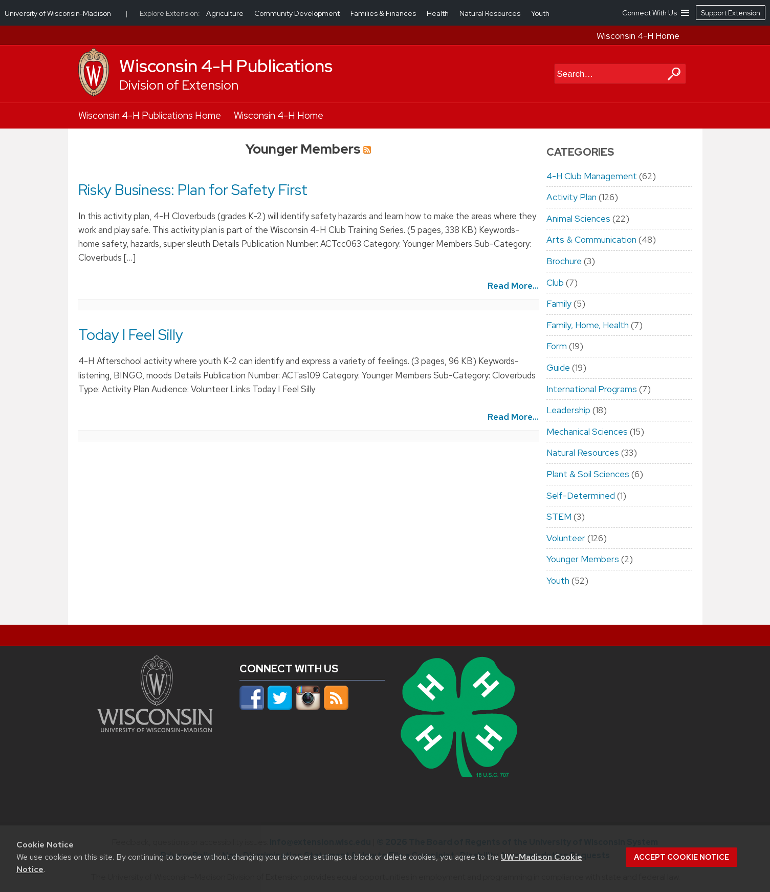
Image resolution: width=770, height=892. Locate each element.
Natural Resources (582, 452)
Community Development (297, 13)
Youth (557, 580)
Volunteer (565, 538)
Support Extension (730, 12)
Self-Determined (580, 495)
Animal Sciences (578, 218)
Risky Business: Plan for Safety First (192, 190)
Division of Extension (178, 85)
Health (438, 13)
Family (558, 303)
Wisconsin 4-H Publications (226, 66)
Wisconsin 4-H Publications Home (149, 115)
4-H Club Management (591, 176)
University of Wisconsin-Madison (58, 13)
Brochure (564, 261)
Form (556, 346)
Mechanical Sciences (587, 431)
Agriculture (225, 13)
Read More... (513, 285)
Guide (558, 367)
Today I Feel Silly (130, 335)
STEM (558, 516)
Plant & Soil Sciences (587, 474)
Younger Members (582, 559)
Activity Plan (571, 197)
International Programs (591, 389)
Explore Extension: (170, 13)
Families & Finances (383, 13)
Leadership (568, 410)
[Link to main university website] (155, 729)
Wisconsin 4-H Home (638, 35)
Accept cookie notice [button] (681, 857)
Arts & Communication (591, 239)
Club (555, 282)
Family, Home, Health (587, 325)
